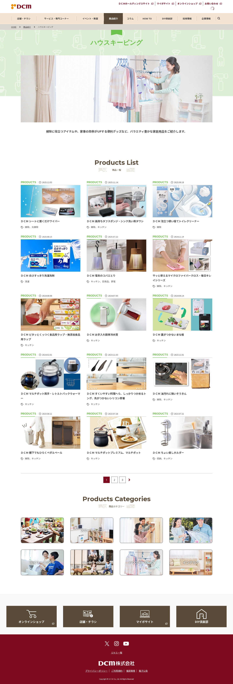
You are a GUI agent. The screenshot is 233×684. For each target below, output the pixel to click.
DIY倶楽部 (167, 18)
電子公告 (143, 670)
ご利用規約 (116, 670)
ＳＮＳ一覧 (116, 652)
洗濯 (27, 281)
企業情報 (206, 18)
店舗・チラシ (24, 18)
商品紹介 (113, 18)
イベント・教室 (90, 18)
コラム (130, 18)
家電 (113, 281)
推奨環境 (130, 670)
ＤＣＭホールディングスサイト (134, 3)
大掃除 (35, 227)
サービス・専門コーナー (56, 18)
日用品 (105, 281)
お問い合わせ (211, 3)
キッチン (102, 227)
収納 (159, 458)
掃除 (27, 227)
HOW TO (147, 18)
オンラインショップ (187, 3)
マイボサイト (163, 3)
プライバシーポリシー (96, 670)
